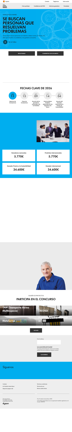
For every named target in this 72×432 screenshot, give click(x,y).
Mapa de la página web (8, 412)
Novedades (66, 6)
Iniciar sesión (66, 1)
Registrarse (56, 1)
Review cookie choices (42, 411)
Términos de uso (40, 409)
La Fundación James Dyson (8, 409)
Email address (40, 361)
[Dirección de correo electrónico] (49, 365)
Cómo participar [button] (26, 6)
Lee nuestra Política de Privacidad (44, 369)
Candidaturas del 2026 (39, 6)
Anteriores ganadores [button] (54, 6)
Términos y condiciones (42, 407)
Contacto (47, 1)
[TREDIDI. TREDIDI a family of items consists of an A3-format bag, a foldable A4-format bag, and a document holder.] (54, 317)
